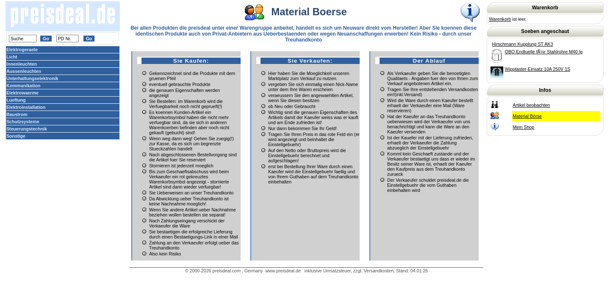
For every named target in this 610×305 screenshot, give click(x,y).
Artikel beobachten (531, 105)
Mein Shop (523, 127)
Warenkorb (500, 19)
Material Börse (527, 116)
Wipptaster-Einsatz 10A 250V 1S (538, 69)
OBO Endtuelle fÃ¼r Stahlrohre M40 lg (544, 51)
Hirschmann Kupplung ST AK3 (522, 44)
